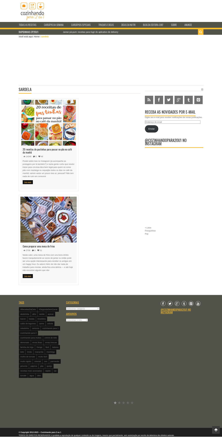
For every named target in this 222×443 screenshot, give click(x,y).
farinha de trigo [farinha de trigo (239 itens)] (27, 347)
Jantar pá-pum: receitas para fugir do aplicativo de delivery (90, 32)
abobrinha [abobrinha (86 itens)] (24, 314)
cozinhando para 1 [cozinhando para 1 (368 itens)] (50, 328)
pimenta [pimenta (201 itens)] (23, 366)
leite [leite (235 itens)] (22, 352)
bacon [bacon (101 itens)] (23, 319)
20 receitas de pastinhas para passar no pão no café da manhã (47, 151)
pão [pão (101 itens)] (42, 366)
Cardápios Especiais (81, 25)
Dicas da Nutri (128, 25)
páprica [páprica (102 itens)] (34, 366)
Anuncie (188, 25)
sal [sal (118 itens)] (55, 371)
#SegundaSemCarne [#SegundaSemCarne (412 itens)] (48, 309)
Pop (146, 234)
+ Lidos (148, 228)
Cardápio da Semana (54, 25)
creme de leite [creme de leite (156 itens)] (51, 338)
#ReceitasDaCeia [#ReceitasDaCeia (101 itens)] (28, 309)
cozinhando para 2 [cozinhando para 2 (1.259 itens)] (28, 333)
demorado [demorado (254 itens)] (24, 342)
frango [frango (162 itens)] (39, 347)
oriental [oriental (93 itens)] (37, 361)
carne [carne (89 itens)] (41, 323)
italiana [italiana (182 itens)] (55, 347)
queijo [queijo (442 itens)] (49, 366)
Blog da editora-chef (153, 25)
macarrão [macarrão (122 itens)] (39, 352)
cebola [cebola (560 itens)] (50, 323)
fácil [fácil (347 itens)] (47, 347)
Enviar (151, 129)
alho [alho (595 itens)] (34, 314)
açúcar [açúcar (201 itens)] (51, 314)
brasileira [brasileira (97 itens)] (42, 319)
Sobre (174, 25)
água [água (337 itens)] (32, 375)
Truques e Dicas (106, 25)
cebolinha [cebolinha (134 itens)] (24, 328)
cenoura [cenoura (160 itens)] (35, 328)
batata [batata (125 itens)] (31, 319)
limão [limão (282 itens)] (29, 352)
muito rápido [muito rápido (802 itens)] (25, 361)
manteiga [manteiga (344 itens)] (51, 352)
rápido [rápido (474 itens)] (48, 371)
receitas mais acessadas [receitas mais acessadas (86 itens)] (31, 371)
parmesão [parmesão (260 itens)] (55, 361)
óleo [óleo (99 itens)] (39, 375)
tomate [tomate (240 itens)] (23, 375)
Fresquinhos (150, 231)
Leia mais (27, 182)
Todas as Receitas (27, 25)
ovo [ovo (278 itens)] (45, 361)
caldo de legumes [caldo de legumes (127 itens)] (28, 323)
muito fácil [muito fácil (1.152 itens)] (42, 356)
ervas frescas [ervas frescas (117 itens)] (51, 342)
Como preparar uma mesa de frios (39, 246)
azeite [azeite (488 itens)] (42, 314)
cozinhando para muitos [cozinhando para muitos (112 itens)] (30, 338)
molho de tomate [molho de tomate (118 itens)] (27, 356)
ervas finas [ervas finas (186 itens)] (37, 342)
